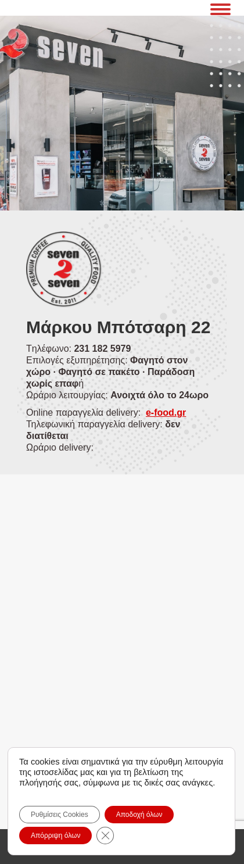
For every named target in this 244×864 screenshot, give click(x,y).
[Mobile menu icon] (220, 7)
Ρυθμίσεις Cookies (59, 815)
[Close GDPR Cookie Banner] (105, 835)
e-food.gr (166, 412)
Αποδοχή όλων (139, 815)
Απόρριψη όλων (55, 835)
